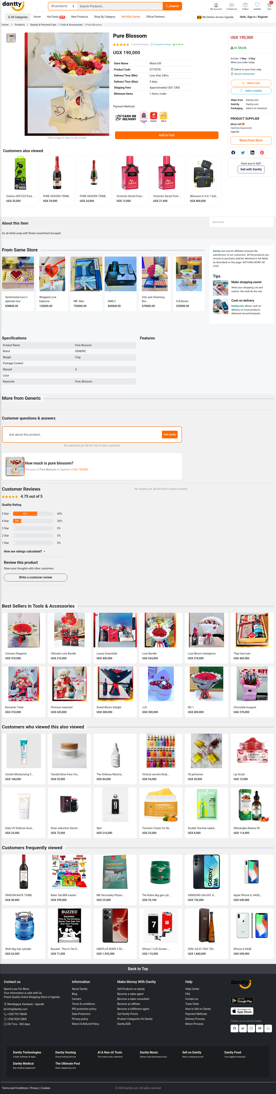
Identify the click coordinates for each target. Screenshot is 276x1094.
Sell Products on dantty (131, 988)
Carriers (76, 998)
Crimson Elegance (16, 653)
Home (37, 16)
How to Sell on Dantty (198, 1008)
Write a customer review (35, 577)
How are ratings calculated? (23, 551)
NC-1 (191, 707)
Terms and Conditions (15, 1088)
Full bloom (182, 301)
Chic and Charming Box (153, 299)
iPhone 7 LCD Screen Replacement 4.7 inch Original (156, 949)
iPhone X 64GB (242, 949)
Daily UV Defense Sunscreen (19, 828)
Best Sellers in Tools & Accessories (38, 606)
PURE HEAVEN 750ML (56, 196)
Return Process (194, 1023)
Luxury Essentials (107, 653)
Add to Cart (166, 135)
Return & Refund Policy (85, 1023)
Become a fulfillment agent (133, 1008)
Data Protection (81, 1013)
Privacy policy (80, 1018)
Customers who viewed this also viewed (43, 727)
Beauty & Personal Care (43, 24)
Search (172, 6)
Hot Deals (56, 17)
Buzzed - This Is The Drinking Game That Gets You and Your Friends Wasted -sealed (65, 949)
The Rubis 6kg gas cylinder (156, 895)
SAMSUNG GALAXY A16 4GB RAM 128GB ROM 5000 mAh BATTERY (202, 895)
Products (20, 24)
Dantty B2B (124, 1023)
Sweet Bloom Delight (109, 707)
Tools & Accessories (71, 24)
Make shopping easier (246, 282)
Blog (74, 993)
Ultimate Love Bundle (63, 653)
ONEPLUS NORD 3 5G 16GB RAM (111, 949)
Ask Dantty (170, 434)
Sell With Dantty (130, 16)
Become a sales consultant (133, 998)
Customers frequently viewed (32, 847)
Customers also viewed (23, 150)
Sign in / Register (257, 16)
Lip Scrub (239, 774)
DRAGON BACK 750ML (18, 895)
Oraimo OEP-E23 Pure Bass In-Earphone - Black (20, 196)
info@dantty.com (17, 1009)
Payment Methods (196, 1013)
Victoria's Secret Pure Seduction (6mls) (131, 196)
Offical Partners (155, 16)
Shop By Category (104, 16)
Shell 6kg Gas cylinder (18, 949)
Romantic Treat (14, 707)
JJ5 (144, 707)
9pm (99, 828)
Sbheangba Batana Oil (247, 828)
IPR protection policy (84, 1008)
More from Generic (21, 398)
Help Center (192, 988)
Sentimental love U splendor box (16, 299)
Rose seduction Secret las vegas (65, 828)
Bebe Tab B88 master (63, 895)
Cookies (45, 1088)
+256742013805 (17, 1019)
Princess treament (61, 707)
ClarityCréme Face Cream (65, 774)
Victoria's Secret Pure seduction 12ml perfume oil (167, 196)
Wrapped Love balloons (47, 299)
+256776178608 (17, 1014)
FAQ (187, 993)
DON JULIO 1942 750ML (202, 949)
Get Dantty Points (127, 1013)
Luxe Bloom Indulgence (202, 653)
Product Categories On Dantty (135, 1018)
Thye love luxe (242, 653)
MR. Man (79, 301)
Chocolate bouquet (245, 707)
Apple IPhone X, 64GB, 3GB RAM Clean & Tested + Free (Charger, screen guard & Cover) (248, 895)
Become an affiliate (128, 1003)
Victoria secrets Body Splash (156, 774)
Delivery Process (195, 1018)
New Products (79, 16)
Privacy (34, 1088)
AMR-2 (112, 301)
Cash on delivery (242, 300)
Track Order (192, 1003)
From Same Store (20, 250)
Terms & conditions (83, 1003)
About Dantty (79, 988)
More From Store (251, 140)
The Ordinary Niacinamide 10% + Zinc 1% (111, 774)
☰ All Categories (18, 17)
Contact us (191, 998)
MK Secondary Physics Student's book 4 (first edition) (111, 895)
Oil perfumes (195, 774)
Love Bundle (149, 653)
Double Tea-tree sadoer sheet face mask (202, 828)
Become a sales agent (130, 993)
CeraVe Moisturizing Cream (19, 774)
